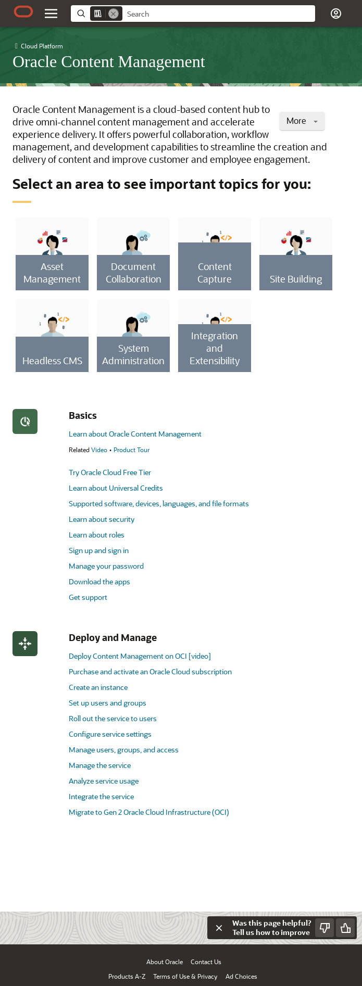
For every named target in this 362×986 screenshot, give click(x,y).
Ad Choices (241, 976)
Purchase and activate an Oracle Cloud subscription (150, 671)
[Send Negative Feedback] (324, 927)
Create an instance (98, 687)
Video (99, 449)
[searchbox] (218, 14)
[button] (336, 13)
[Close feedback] (218, 927)
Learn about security (101, 519)
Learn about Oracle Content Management (135, 434)
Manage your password (106, 566)
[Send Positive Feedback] (345, 927)
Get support (88, 597)
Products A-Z (126, 976)
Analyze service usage (104, 781)
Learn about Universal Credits (116, 488)
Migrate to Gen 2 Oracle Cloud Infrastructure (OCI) (149, 812)
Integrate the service (101, 796)
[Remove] (113, 13)
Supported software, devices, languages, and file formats (159, 503)
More (302, 120)
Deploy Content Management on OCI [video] (140, 656)
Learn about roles (96, 535)
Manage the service (100, 765)
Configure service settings (110, 734)
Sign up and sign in (99, 550)
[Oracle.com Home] (23, 11)
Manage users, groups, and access (124, 749)
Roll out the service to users (113, 718)
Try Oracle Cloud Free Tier (110, 472)
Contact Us (206, 961)
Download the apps (99, 581)
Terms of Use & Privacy (185, 976)
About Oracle (164, 961)
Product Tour (131, 449)
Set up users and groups (107, 703)
